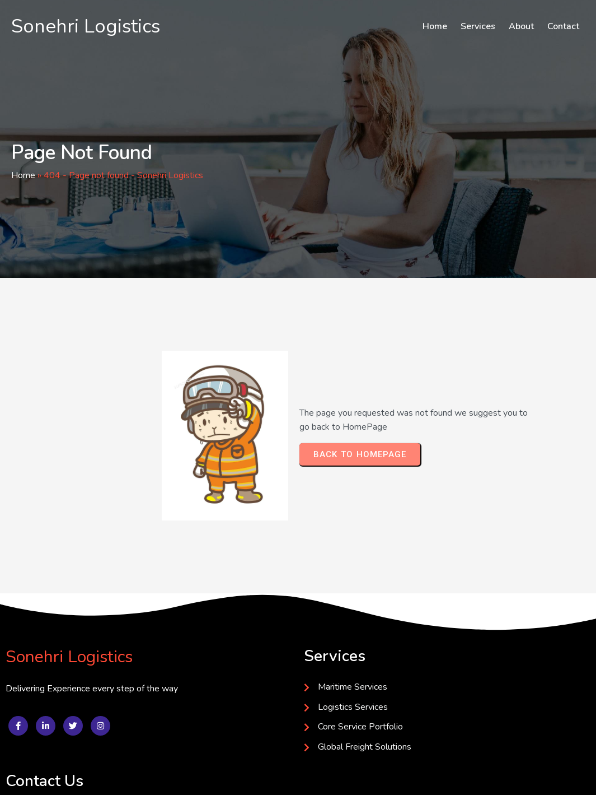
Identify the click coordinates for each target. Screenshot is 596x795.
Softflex (182, 777)
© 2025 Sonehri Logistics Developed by (86, 777)
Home (23, 176)
